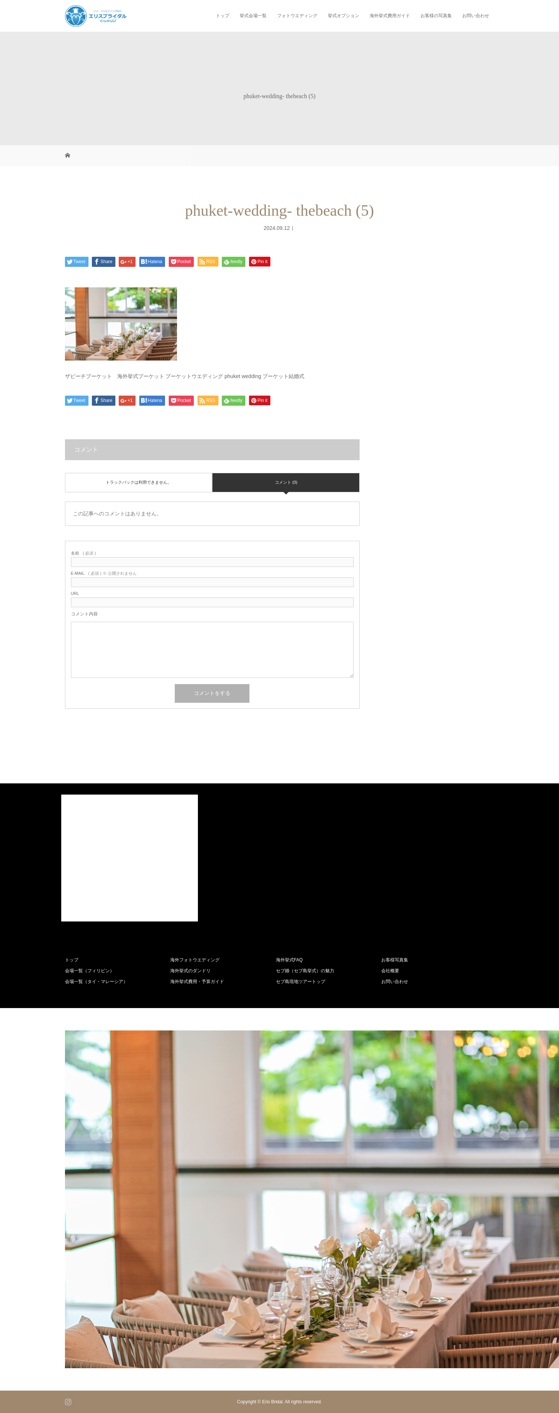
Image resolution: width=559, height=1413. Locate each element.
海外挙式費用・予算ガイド (197, 981)
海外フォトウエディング (195, 960)
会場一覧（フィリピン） (89, 970)
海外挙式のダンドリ (190, 970)
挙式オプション (343, 15)
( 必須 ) (83, 553)
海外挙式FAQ (289, 960)
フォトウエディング (297, 15)
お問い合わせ (475, 15)
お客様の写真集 (436, 15)
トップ (222, 15)
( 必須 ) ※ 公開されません (104, 573)
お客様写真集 (394, 960)
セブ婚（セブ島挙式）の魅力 (305, 970)
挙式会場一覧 (253, 15)
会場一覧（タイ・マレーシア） (96, 981)
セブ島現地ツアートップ (300, 981)
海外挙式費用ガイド (390, 15)
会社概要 (390, 970)
